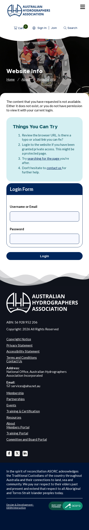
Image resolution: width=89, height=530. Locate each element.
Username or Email (23, 206)
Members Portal (17, 427)
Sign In (42, 28)
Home (10, 79)
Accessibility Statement (23, 351)
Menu (82, 7)
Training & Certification (23, 411)
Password (17, 229)
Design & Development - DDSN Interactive (20, 506)
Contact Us (14, 361)
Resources (13, 417)
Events (11, 405)
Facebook (9, 453)
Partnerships (15, 399)
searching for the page (43, 158)
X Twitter (17, 453)
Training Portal (17, 433)
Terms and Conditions (21, 357)
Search (72, 28)
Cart (21, 28)
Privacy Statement (19, 345)
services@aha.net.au (25, 386)
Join (54, 28)
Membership (15, 393)
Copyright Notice (18, 339)
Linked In (25, 453)
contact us (54, 168)
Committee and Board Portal (26, 439)
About (26, 79)
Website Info (46, 79)
